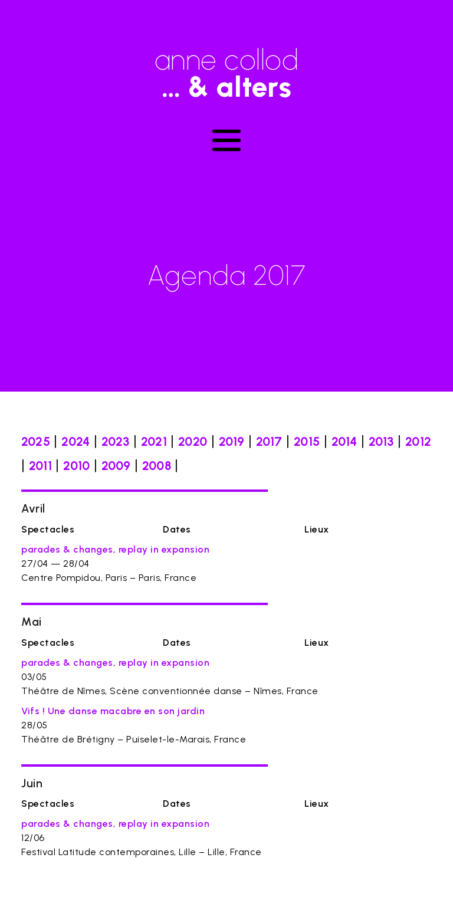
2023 (115, 441)
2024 (75, 441)
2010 (76, 465)
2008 (156, 465)
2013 (381, 441)
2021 (154, 441)
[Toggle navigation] (226, 140)
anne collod (226, 67)
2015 (307, 441)
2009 (116, 465)
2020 (192, 441)
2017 (269, 441)
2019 (232, 441)
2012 (418, 441)
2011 (40, 465)
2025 (35, 441)
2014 (344, 441)
